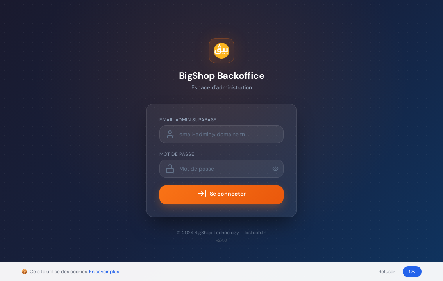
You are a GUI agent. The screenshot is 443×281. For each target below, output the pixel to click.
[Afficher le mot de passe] (275, 168)
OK (412, 272)
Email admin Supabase (188, 120)
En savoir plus (104, 272)
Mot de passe (176, 154)
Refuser (387, 272)
